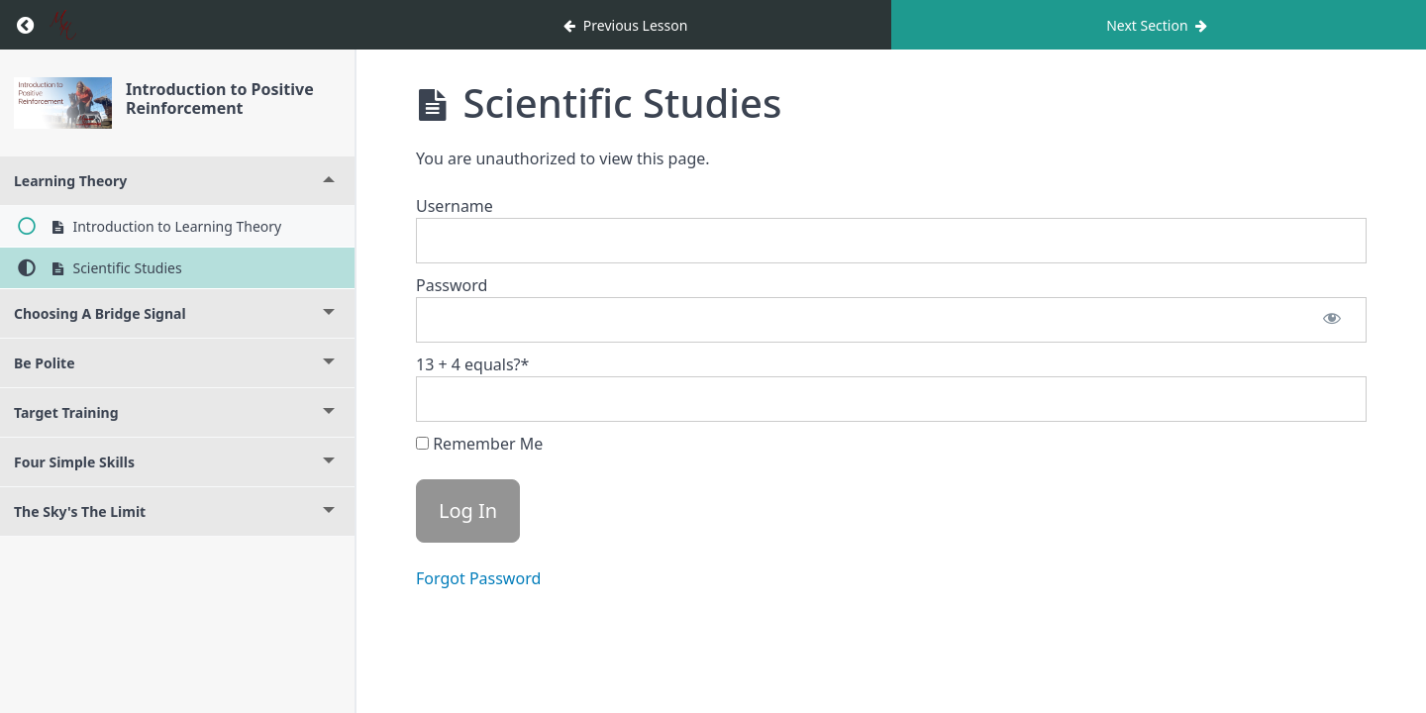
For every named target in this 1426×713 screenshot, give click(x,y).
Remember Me (479, 444)
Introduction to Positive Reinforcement (220, 98)
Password (451, 285)
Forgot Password (478, 578)
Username (454, 206)
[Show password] (1332, 320)
